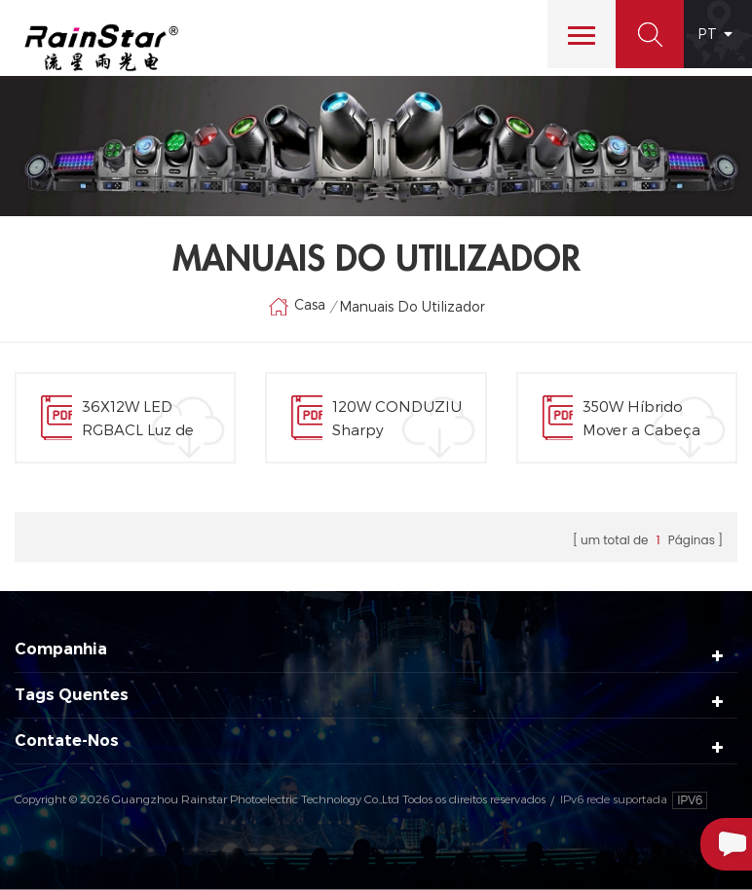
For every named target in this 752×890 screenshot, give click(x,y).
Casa (296, 306)
